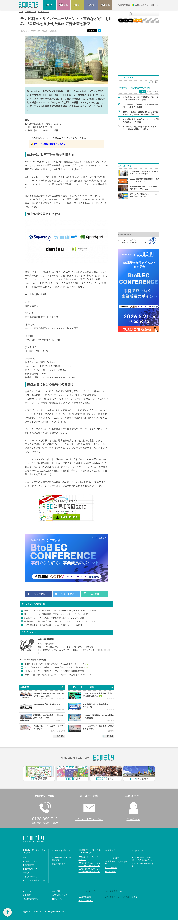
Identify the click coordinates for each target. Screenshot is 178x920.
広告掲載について (59, 895)
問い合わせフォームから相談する (62, 858)
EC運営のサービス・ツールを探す (90, 858)
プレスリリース (30, 877)
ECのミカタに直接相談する (143, 864)
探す (77, 5)
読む (49, 5)
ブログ (26, 873)
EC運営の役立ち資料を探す (116, 862)
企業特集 (24, 687)
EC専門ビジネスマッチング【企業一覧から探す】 (90, 870)
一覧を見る (59, 736)
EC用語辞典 (110, 871)
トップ (21, 12)
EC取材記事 (28, 865)
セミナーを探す (112, 858)
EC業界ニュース (30, 12)
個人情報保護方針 (31, 899)
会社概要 (56, 891)
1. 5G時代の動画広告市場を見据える (43, 124)
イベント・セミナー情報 (82, 687)
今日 (143, 91)
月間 (156, 91)
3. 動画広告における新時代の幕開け (43, 130)
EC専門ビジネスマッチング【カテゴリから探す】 (90, 864)
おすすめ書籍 (111, 868)
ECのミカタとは (30, 891)
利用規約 (27, 895)
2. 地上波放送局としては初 (38, 127)
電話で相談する (59, 864)
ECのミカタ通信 (86, 900)
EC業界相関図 (85, 897)
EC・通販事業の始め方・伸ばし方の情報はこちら (143, 858)
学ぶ (91, 5)
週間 (149, 91)
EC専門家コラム (30, 869)
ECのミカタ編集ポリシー (34, 880)
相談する (63, 5)
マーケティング (43, 12)
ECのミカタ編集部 (46, 639)
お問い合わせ (58, 899)
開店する (105, 5)
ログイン (124, 891)
